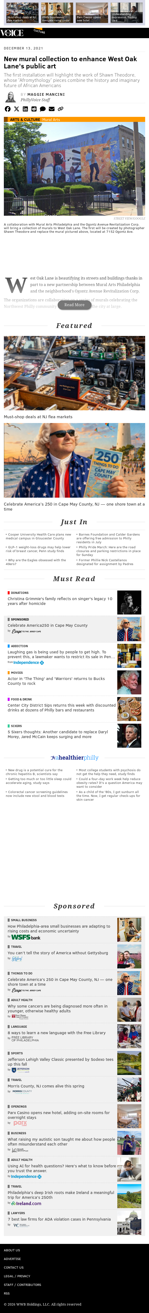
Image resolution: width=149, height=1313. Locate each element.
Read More (74, 305)
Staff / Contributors (22, 1284)
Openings (19, 1106)
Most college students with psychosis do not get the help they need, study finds (108, 772)
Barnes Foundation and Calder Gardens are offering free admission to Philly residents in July (108, 538)
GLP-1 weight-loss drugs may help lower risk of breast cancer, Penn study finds (38, 549)
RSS (7, 1293)
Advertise (12, 1258)
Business (18, 1133)
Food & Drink (21, 699)
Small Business (24, 920)
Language (19, 1026)
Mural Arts (51, 119)
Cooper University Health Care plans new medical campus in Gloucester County (38, 536)
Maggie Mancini (46, 94)
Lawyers (18, 1213)
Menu (141, 33)
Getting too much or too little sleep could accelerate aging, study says (38, 780)
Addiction (19, 646)
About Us (12, 1250)
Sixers (16, 726)
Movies (17, 672)
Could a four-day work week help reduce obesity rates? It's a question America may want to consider (109, 782)
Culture (39, 31)
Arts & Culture (25, 119)
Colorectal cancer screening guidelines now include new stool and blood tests (37, 793)
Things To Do (21, 973)
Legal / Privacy (17, 1276)
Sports (17, 1053)
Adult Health (21, 1000)
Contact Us (14, 1267)
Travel (16, 946)
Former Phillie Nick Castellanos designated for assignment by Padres (104, 562)
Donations (20, 593)
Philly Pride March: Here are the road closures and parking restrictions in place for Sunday (108, 551)
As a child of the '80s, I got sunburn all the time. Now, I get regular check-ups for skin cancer (108, 795)
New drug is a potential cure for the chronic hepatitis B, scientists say (34, 772)
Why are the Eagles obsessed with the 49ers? (36, 562)
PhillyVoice (11, 32)
